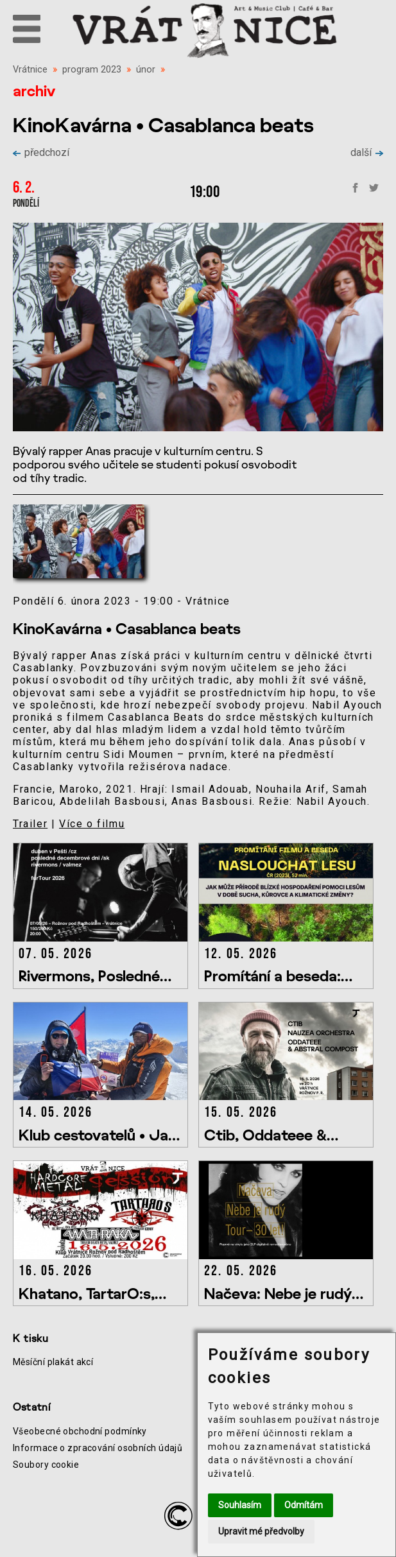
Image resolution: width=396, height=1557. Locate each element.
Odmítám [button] (303, 1505)
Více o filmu (92, 824)
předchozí (41, 152)
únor (145, 69)
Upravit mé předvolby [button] (261, 1531)
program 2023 (91, 69)
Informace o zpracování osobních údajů (97, 1448)
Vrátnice (30, 69)
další (366, 152)
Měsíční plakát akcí (53, 1362)
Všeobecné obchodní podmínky (80, 1431)
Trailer (30, 824)
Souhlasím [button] (239, 1505)
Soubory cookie (46, 1464)
